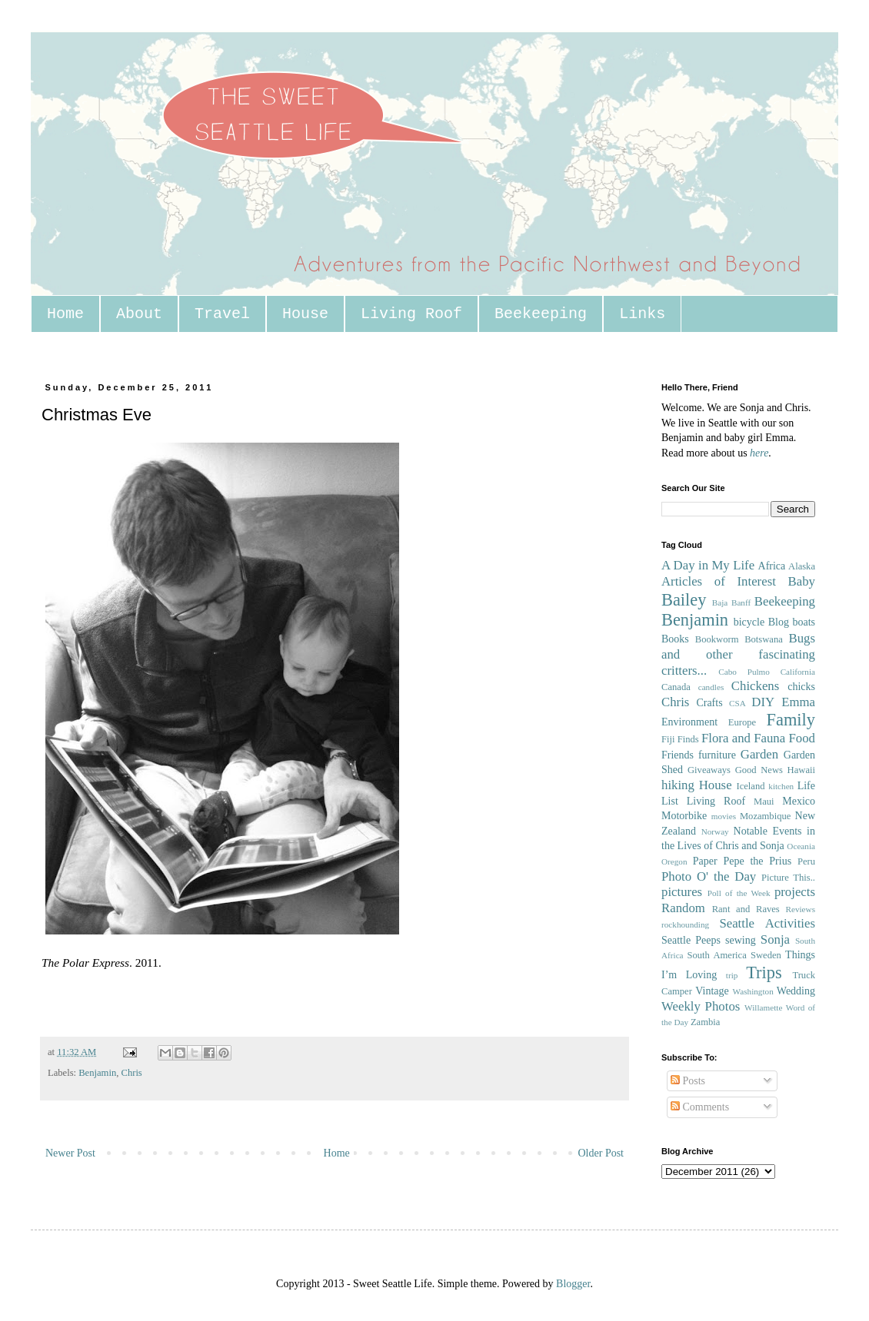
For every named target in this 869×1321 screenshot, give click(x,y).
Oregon (674, 861)
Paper (705, 861)
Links (642, 314)
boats (803, 622)
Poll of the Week (739, 893)
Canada (676, 687)
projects (794, 892)
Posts (688, 1081)
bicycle (749, 622)
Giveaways (709, 770)
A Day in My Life (707, 565)
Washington (753, 991)
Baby (801, 581)
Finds (688, 739)
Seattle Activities (767, 923)
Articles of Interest (718, 581)
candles (711, 687)
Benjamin (97, 1072)
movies (723, 816)
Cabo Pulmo (744, 671)
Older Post (601, 1153)
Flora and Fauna (743, 738)
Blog (778, 622)
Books (675, 639)
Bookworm (717, 639)
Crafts (709, 703)
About (139, 314)
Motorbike (684, 815)
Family (791, 719)
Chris (131, 1072)
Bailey (683, 599)
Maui (764, 801)
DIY (762, 702)
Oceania (801, 846)
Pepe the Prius (757, 861)
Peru (806, 861)
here (759, 453)
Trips (763, 972)
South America (716, 955)
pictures (681, 892)
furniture (717, 755)
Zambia (705, 1022)
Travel (222, 314)
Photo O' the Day (708, 876)
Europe (742, 722)
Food (801, 738)
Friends (677, 755)
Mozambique (765, 816)
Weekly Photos (700, 1006)
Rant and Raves (746, 909)
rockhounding (685, 924)
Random (683, 908)
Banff (741, 602)
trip (732, 975)
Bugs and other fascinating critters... (738, 654)
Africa (772, 566)
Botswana (763, 639)
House (305, 314)
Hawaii (801, 770)
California (798, 671)
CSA (737, 703)
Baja (720, 602)
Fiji (668, 739)
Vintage (711, 991)
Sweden (766, 955)
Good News (759, 770)
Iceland (750, 786)
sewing (740, 940)
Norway (715, 831)
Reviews (800, 909)
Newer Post (70, 1153)
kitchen (781, 786)
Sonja (775, 939)
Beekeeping (540, 314)
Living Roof (411, 314)
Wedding (796, 991)
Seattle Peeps (691, 940)
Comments (700, 1107)
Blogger (573, 1283)
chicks (801, 686)
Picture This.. (788, 877)
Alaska (801, 566)
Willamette (763, 1007)
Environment (689, 722)
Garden (759, 754)
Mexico (798, 801)
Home (65, 314)
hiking (677, 785)
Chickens (755, 686)
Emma (798, 702)
